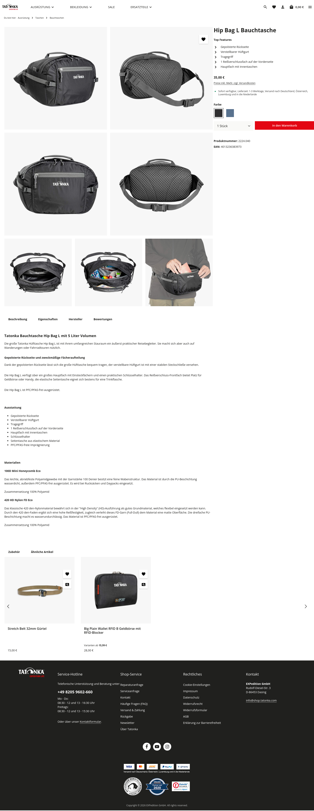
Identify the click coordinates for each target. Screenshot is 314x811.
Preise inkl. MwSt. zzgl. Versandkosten (234, 87)
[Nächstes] (305, 610)
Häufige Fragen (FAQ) (134, 707)
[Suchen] (265, 9)
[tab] (17, 323)
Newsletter (126, 726)
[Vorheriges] (8, 610)
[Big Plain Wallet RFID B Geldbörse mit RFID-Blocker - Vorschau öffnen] (143, 588)
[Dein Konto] (283, 9)
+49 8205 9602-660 (75, 696)
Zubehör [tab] (13, 555)
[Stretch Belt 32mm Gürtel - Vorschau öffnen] (67, 588)
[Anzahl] (233, 130)
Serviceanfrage (129, 695)
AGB (186, 720)
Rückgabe (126, 720)
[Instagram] (167, 751)
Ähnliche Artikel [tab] (40, 555)
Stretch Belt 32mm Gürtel (27, 632)
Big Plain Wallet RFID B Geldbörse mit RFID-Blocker (112, 634)
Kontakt (125, 701)
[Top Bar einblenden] (310, 9)
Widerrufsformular (194, 714)
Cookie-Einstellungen (196, 688)
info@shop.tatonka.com (260, 704)
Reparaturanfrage (131, 688)
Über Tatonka (128, 733)
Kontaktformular (88, 725)
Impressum (190, 695)
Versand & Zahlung (132, 714)
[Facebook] (147, 751)
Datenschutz (191, 701)
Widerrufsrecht (192, 707)
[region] (108, 170)
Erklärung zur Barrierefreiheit (200, 726)
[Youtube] (157, 751)
